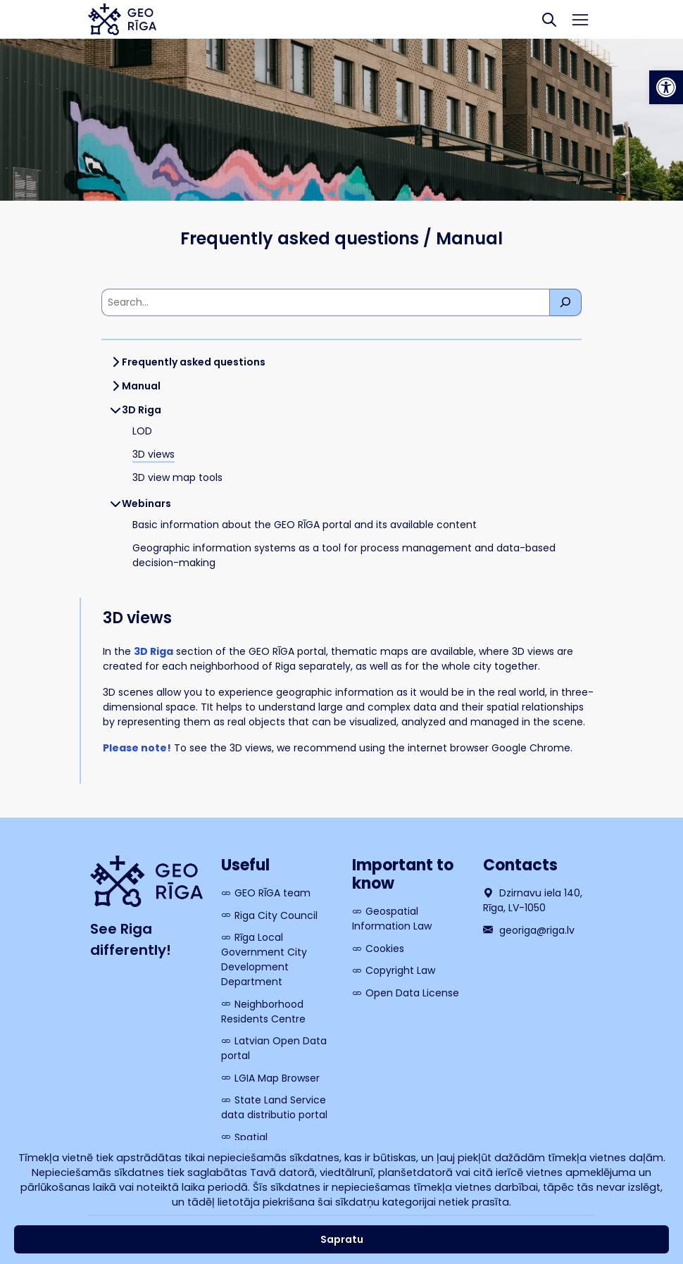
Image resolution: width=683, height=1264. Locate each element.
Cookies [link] (384, 948)
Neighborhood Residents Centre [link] (263, 1011)
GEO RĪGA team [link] (272, 893)
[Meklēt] (566, 302)
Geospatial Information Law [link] (392, 918)
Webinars (146, 503)
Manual (141, 386)
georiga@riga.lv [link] (529, 930)
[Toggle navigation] (580, 19)
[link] (666, 87)
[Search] (549, 19)
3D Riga (141, 410)
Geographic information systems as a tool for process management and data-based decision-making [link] (344, 555)
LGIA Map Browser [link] (277, 1078)
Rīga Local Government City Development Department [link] (264, 959)
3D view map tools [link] (177, 477)
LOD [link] (142, 431)
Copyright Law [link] (400, 970)
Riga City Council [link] (276, 915)
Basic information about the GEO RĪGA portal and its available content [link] (304, 525)
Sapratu (341, 1239)
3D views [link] (153, 454)
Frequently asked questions (193, 362)
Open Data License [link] (412, 993)
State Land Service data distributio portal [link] (274, 1107)
